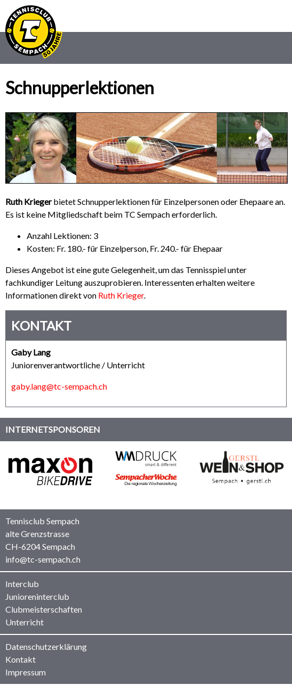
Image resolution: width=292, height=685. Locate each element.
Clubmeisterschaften (43, 609)
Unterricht (24, 622)
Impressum (25, 672)
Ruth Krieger (121, 295)
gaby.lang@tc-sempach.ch (59, 386)
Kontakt (20, 659)
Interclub (22, 584)
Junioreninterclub (37, 596)
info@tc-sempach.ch (42, 559)
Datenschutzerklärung (46, 646)
